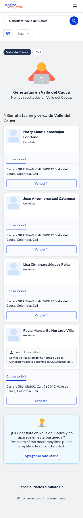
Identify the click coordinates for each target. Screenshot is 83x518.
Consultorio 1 (16, 159)
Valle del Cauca (17, 52)
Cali (38, 52)
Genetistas (34, 498)
